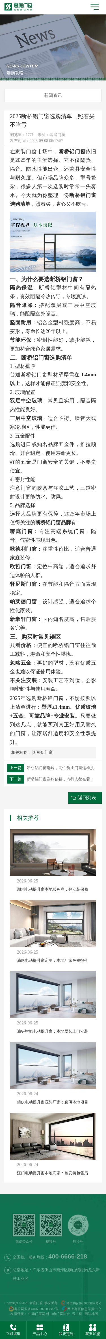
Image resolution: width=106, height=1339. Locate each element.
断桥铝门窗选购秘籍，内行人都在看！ (50, 779)
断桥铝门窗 (43, 752)
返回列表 (87, 797)
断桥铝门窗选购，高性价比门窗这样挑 (50, 768)
